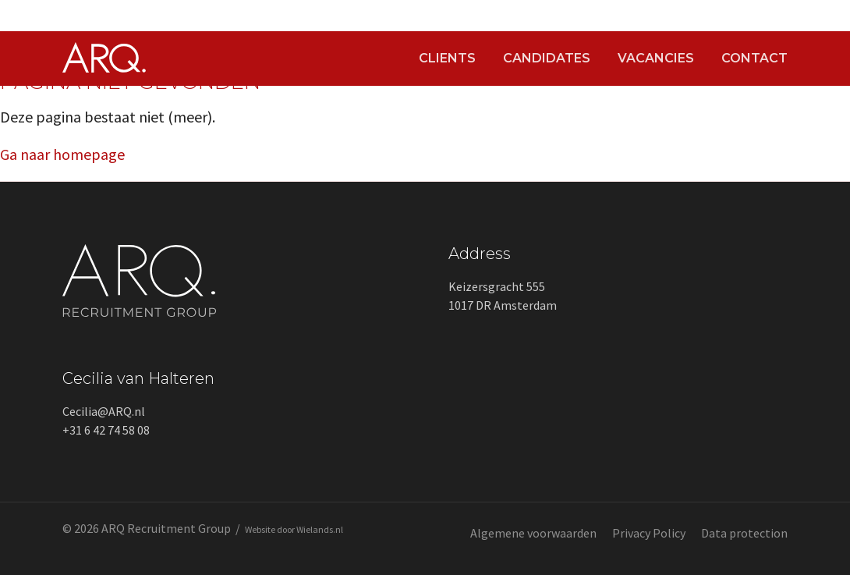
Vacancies (656, 58)
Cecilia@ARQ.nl (103, 411)
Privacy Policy (648, 533)
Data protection (744, 533)
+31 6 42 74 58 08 (106, 430)
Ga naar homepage (62, 154)
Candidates (546, 58)
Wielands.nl (319, 529)
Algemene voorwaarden (533, 533)
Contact (754, 58)
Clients (447, 58)
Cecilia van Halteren (138, 378)
